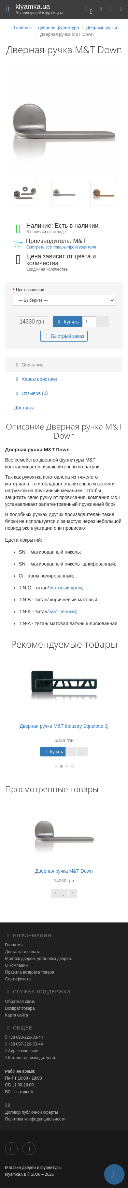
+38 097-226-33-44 (25, 1044)
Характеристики (35, 379)
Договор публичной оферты (31, 1112)
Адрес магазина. (23, 1051)
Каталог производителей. (31, 1057)
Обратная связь (20, 1001)
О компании (16, 965)
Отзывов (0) (31, 393)
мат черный (63, 611)
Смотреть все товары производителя (61, 247)
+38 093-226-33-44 (25, 1037)
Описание (28, 364)
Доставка (24, 407)
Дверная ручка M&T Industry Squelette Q (63, 726)
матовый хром (66, 587)
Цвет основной (30, 289)
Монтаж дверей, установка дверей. (38, 958)
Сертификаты (18, 979)
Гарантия (14, 945)
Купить (67, 322)
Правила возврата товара (29, 972)
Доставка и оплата (23, 951)
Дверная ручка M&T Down (64, 871)
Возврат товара (20, 1008)
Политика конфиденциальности (35, 1119)
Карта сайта (16, 1015)
